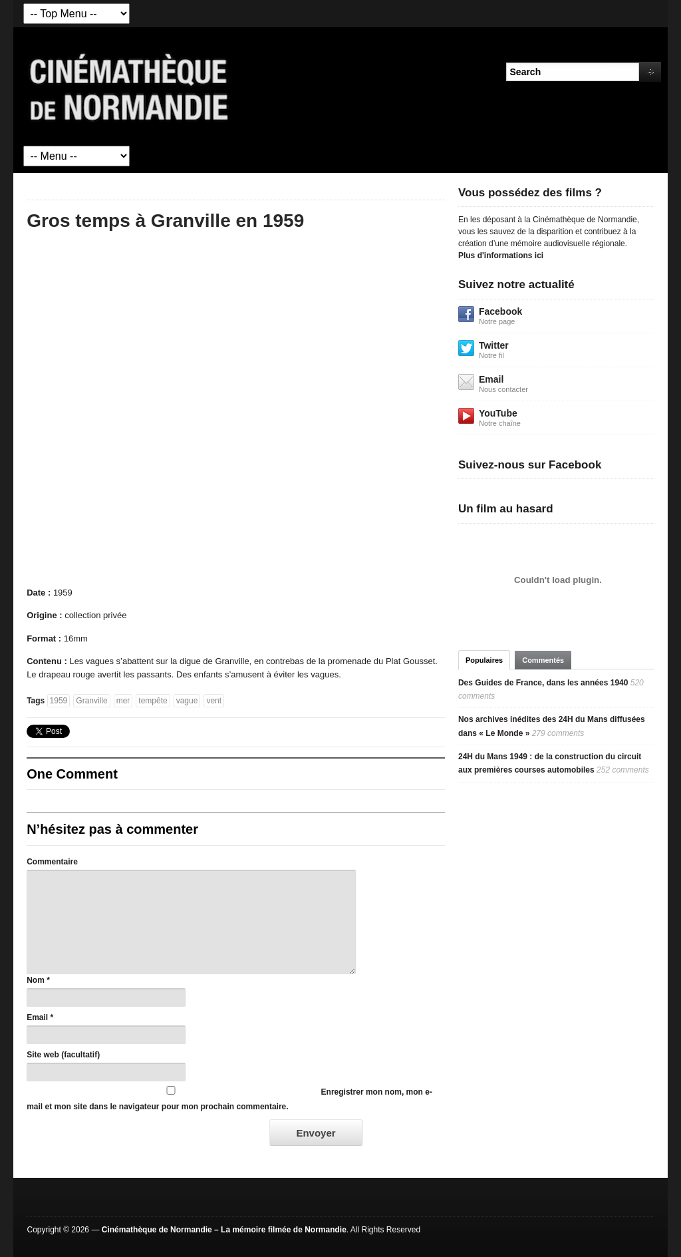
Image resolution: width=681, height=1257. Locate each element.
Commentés (543, 660)
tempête (152, 700)
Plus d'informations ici (500, 255)
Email (37, 1017)
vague (187, 700)
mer (123, 700)
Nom (36, 980)
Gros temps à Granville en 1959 (165, 220)
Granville (91, 700)
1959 (59, 700)
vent (213, 700)
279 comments (558, 733)
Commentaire (52, 861)
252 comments (623, 770)
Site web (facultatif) (63, 1054)
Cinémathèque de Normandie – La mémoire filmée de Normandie (224, 1229)
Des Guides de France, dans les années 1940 (543, 682)
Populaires (484, 660)
